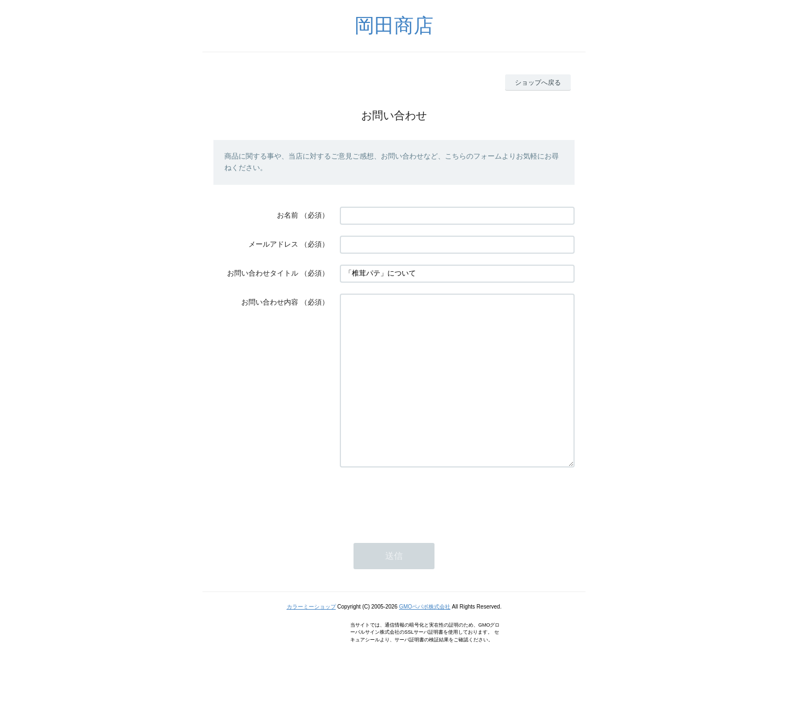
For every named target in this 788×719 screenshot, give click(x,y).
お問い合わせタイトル (262, 273)
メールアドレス (273, 244)
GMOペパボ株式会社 (424, 639)
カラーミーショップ (311, 639)
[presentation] (423, 532)
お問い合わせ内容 (269, 302)
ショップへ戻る (538, 82)
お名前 (287, 215)
